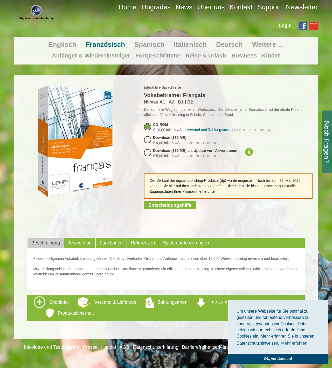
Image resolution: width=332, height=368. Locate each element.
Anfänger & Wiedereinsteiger (91, 55)
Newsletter (302, 7)
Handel (108, 347)
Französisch (105, 44)
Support (269, 7)
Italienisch (190, 44)
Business (244, 55)
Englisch (62, 44)
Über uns (211, 7)
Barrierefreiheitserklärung (208, 347)
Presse (90, 347)
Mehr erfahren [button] (294, 343)
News (184, 7)
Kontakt (241, 7)
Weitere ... (268, 44)
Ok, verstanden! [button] (278, 359)
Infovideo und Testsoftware (51, 347)
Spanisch (149, 44)
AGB (124, 347)
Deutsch (229, 44)
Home (127, 7)
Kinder (271, 55)
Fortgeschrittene (158, 55)
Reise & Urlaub (206, 55)
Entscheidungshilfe (169, 205)
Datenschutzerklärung (155, 347)
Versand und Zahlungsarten (209, 130)
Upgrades (156, 7)
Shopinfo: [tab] (141, 307)
